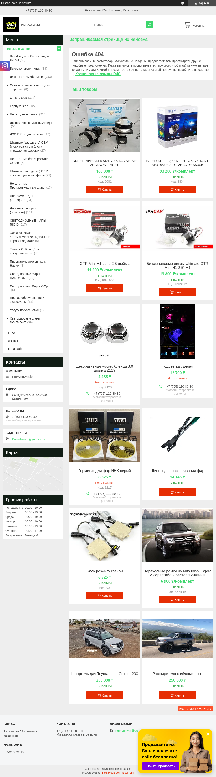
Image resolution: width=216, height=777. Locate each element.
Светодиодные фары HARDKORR (25, 276)
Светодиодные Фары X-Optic (30, 286)
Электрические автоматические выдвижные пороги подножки (30, 237)
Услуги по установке (24, 310)
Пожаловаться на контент (118, 772)
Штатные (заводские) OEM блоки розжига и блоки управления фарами (29, 146)
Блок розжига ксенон (105, 571)
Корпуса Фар (19, 106)
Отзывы (12, 341)
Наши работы (16, 349)
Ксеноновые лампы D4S (98, 74)
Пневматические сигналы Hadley (28, 263)
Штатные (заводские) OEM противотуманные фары (29, 173)
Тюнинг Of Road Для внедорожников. (24, 251)
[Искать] (149, 24)
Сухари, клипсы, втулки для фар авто (30, 87)
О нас (11, 333)
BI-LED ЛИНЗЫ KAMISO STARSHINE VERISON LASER (105, 163)
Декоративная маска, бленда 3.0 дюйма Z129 (104, 368)
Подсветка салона (177, 366)
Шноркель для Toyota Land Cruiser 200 (104, 674)
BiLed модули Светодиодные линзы (30, 58)
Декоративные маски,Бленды (31, 123)
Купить (107, 189)
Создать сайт (9, 3)
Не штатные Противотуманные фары (27, 185)
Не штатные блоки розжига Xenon (29, 161)
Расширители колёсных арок (178, 674)
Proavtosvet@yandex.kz (28, 439)
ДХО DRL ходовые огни (26, 134)
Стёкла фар (18, 97)
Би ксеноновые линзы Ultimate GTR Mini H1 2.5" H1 (178, 266)
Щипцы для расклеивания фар (177, 471)
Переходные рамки (24, 114)
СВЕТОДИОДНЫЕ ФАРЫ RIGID (28, 222)
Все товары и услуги (194, 708)
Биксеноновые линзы (25, 68)
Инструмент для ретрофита (21, 198)
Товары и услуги (18, 48)
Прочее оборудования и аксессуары (27, 299)
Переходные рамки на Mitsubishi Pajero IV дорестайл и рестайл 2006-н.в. (177, 573)
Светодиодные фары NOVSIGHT (25, 320)
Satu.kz (126, 768)
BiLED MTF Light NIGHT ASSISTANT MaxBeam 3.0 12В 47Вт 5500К (177, 163)
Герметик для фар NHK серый (104, 471)
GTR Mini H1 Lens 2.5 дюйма (105, 264)
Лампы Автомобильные (27, 77)
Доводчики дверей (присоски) (23, 210)
